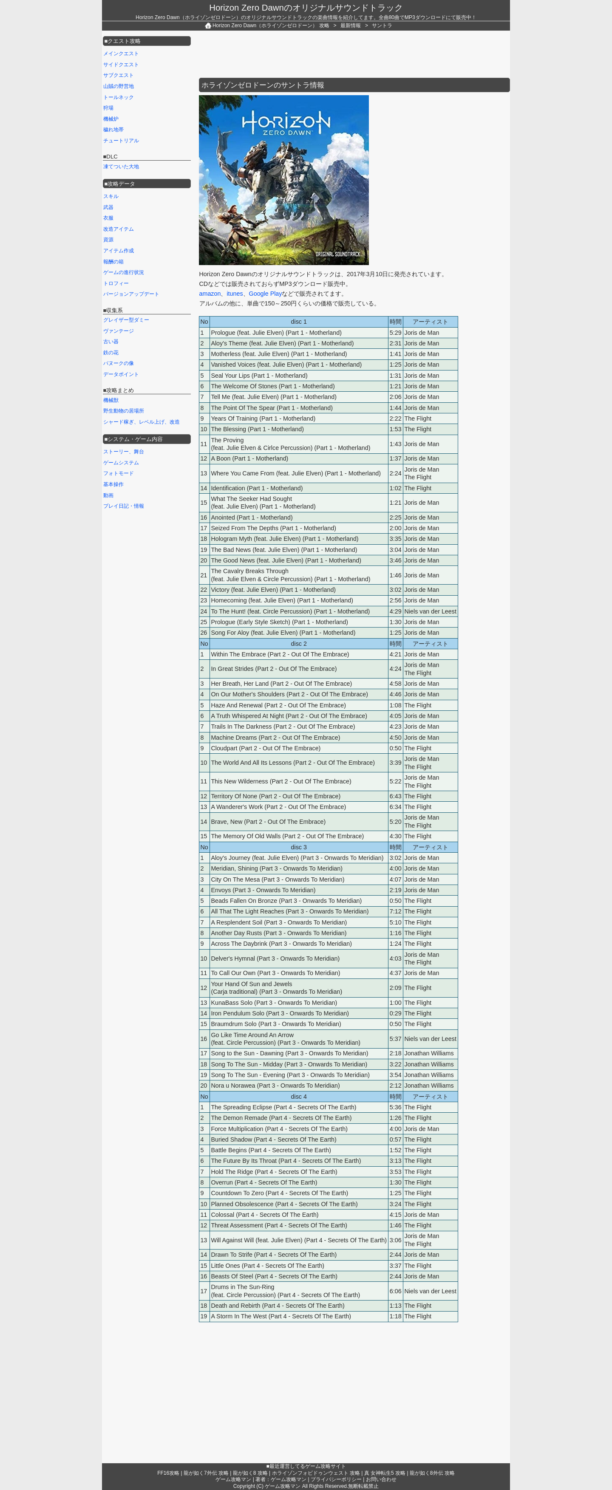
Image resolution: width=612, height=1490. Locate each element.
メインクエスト (121, 54)
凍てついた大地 (121, 167)
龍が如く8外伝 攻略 (432, 1473)
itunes (235, 293)
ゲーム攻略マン (233, 1479)
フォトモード (118, 473)
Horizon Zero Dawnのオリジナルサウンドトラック (306, 7)
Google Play (265, 293)
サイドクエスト (121, 65)
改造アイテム (118, 229)
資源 (108, 240)
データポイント (121, 374)
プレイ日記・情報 (123, 506)
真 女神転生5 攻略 (384, 1473)
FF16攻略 (168, 1473)
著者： (280, 1479)
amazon (210, 293)
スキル (111, 196)
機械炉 (111, 119)
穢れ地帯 (113, 130)
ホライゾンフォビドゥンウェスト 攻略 (316, 1473)
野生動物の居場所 (123, 411)
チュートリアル (121, 141)
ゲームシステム (121, 463)
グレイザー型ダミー (126, 320)
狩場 (108, 108)
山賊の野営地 (118, 86)
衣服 (108, 218)
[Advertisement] (353, 54)
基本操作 (113, 484)
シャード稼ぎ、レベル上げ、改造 (141, 422)
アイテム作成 (118, 251)
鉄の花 (111, 353)
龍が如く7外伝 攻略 (206, 1473)
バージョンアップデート (131, 294)
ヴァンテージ (118, 331)
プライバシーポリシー (336, 1479)
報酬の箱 (113, 262)
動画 (108, 495)
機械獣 (111, 400)
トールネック (118, 97)
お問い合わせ (381, 1479)
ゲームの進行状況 (123, 272)
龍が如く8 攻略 (250, 1473)
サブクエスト (118, 75)
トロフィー (116, 283)
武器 (108, 207)
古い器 (111, 342)
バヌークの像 (118, 363)
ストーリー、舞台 (123, 452)
